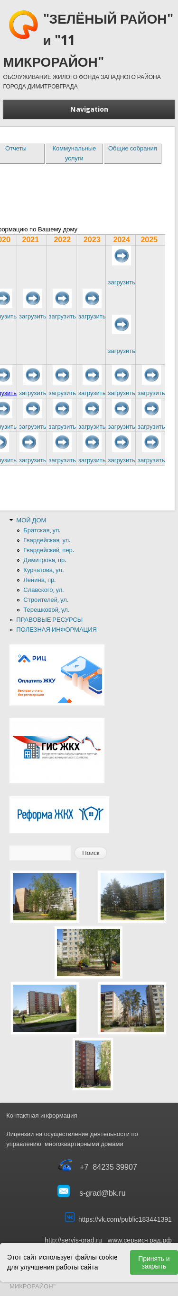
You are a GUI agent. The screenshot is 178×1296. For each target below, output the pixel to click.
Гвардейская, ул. (46, 540)
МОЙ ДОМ (31, 520)
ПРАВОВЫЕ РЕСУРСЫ (49, 619)
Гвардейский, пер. (48, 550)
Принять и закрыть (153, 1262)
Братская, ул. (41, 530)
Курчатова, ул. (43, 569)
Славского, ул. (43, 589)
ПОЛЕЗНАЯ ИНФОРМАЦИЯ (56, 629)
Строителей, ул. (45, 599)
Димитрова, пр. (44, 560)
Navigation (89, 109)
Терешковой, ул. (46, 609)
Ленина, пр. (39, 579)
